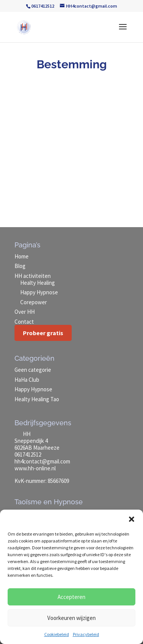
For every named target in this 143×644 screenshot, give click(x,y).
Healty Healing (37, 282)
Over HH (24, 311)
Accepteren (71, 596)
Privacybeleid (86, 634)
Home (21, 256)
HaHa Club (26, 379)
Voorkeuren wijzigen (71, 617)
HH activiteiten (32, 275)
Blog (20, 266)
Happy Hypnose (39, 292)
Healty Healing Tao (36, 399)
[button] (131, 519)
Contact (24, 321)
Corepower (33, 302)
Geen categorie (32, 369)
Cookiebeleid (56, 634)
